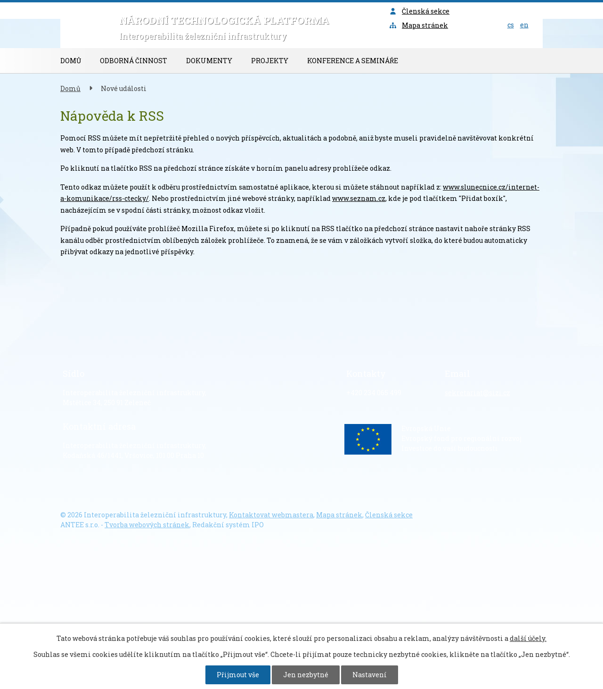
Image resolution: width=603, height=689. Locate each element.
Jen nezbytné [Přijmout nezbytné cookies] (305, 674)
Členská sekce (419, 11)
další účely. (528, 638)
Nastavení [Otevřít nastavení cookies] (369, 674)
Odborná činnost (133, 60)
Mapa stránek (418, 25)
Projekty (269, 60)
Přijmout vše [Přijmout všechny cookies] (238, 674)
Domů (70, 60)
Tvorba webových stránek (147, 524)
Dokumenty (209, 60)
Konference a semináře (352, 60)
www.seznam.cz (358, 198)
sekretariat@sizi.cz (477, 392)
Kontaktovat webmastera (271, 514)
